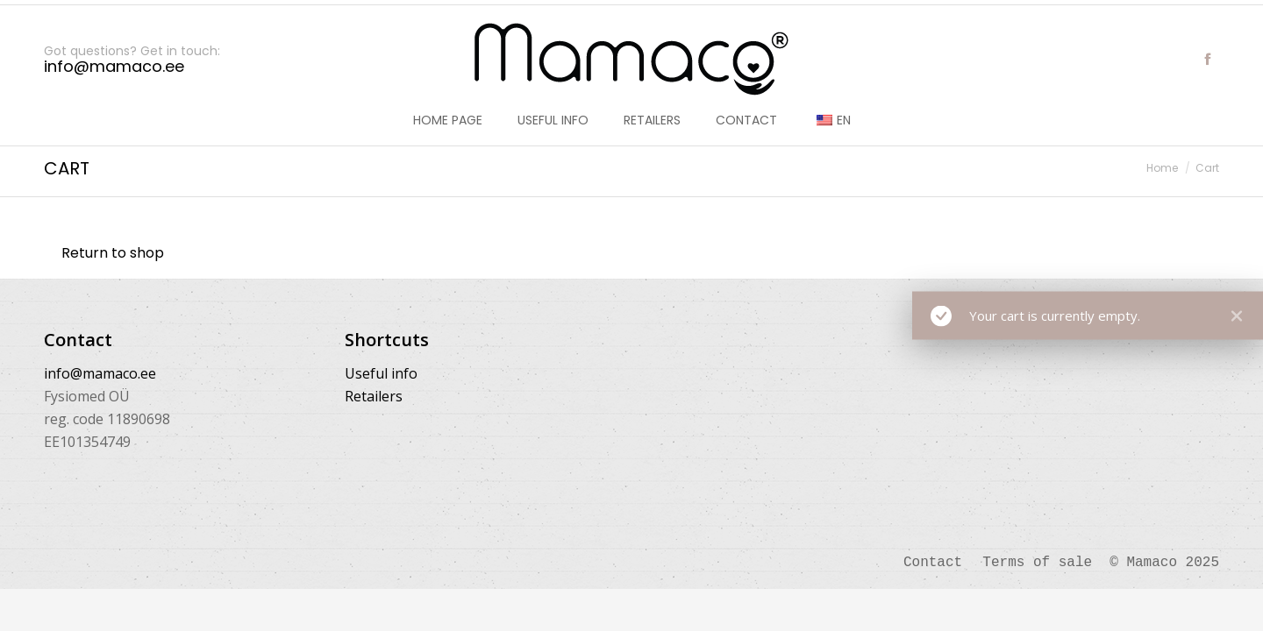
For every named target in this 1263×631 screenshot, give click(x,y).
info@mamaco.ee (100, 373)
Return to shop (112, 253)
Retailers (374, 396)
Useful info (381, 373)
